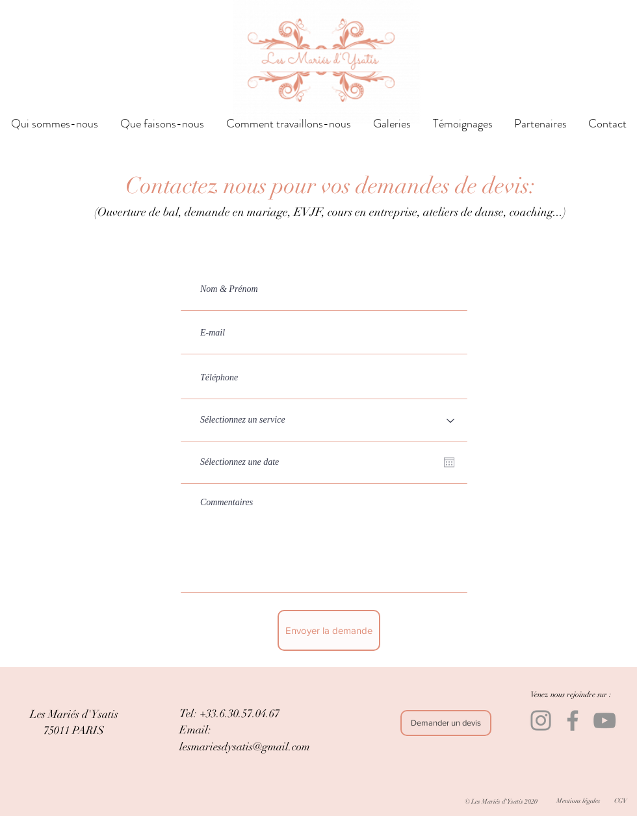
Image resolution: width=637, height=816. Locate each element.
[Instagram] (540, 720)
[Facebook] (572, 720)
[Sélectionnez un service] (324, 420)
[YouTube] (604, 720)
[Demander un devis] (445, 723)
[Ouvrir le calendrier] (449, 462)
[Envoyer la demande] (329, 630)
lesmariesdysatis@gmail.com (244, 747)
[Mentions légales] (578, 800)
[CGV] (620, 800)
